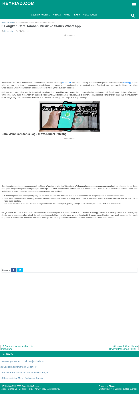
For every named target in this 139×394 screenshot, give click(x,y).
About (4, 389)
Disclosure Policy (26, 389)
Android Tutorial (40, 15)
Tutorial (25, 31)
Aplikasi (57, 15)
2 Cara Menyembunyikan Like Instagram (17, 347)
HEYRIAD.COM (18, 3)
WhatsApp (66, 83)
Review (76, 15)
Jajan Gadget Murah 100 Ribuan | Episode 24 (22, 361)
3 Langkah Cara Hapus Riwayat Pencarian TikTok (123, 347)
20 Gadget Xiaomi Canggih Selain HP (18, 367)
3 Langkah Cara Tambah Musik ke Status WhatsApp (41, 26)
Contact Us (12, 389)
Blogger (112, 386)
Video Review (90, 15)
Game (67, 15)
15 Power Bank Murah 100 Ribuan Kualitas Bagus (24, 372)
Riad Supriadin (131, 389)
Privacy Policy (40, 389)
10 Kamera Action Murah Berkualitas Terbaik (21, 378)
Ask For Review (54, 389)
